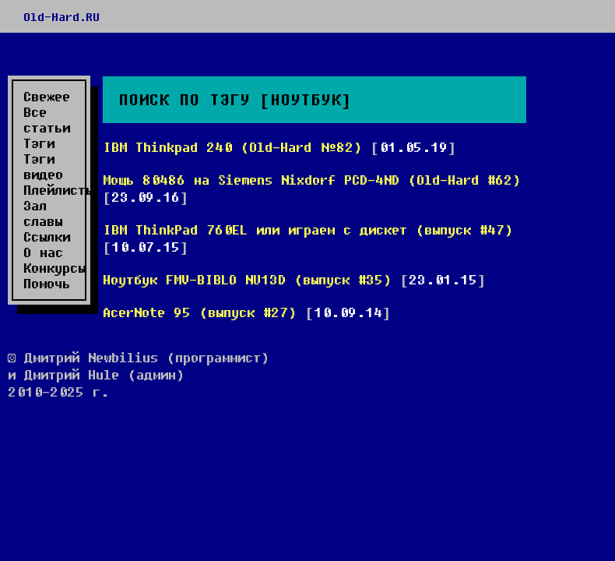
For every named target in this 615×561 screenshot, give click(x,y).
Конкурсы (52, 268)
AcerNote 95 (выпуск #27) (200, 312)
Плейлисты (52, 190)
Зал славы (42, 213)
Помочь (46, 283)
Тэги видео (43, 166)
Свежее (46, 96)
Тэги (38, 143)
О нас (43, 252)
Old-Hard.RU (61, 16)
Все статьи (46, 120)
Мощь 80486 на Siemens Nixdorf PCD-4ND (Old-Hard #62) (312, 179)
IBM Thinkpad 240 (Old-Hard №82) (232, 147)
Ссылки (46, 237)
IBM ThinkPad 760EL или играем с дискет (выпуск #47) (308, 229)
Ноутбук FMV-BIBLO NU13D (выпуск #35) (247, 279)
